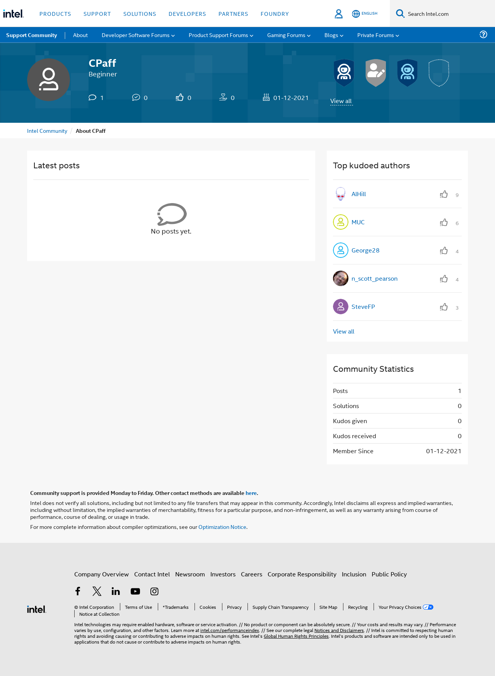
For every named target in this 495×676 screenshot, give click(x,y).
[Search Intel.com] (450, 13)
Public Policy (389, 573)
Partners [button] (233, 13)
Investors (223, 573)
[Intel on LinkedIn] (116, 592)
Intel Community (47, 130)
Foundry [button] (275, 13)
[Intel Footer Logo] (36, 608)
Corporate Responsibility (302, 573)
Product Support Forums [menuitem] (218, 34)
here (251, 492)
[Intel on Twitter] (97, 592)
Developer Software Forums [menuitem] (136, 34)
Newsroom (190, 573)
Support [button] (97, 13)
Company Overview (101, 573)
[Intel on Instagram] (154, 592)
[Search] (400, 13)
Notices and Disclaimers (339, 630)
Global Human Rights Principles (296, 635)
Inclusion (354, 573)
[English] (364, 13)
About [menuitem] (80, 34)
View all (341, 100)
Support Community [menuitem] (31, 34)
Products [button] (55, 13)
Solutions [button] (139, 13)
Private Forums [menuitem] (375, 34)
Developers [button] (187, 13)
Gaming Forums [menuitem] (286, 34)
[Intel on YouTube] (135, 592)
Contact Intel (152, 573)
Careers (251, 573)
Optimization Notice (222, 526)
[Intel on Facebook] (77, 592)
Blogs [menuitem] (331, 34)
